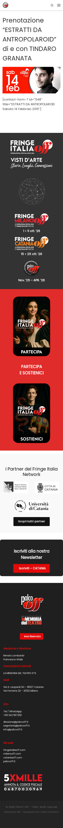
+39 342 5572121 (12, 715)
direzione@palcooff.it (15, 722)
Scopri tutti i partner (31, 521)
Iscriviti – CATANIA (32, 568)
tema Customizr (50, 812)
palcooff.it (9, 761)
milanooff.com (12, 753)
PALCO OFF (22, 807)
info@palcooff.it (12, 729)
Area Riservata (32, 636)
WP (18, 812)
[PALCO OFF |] (6, 5)
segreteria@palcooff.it (16, 725)
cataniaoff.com (12, 757)
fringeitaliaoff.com (14, 750)
